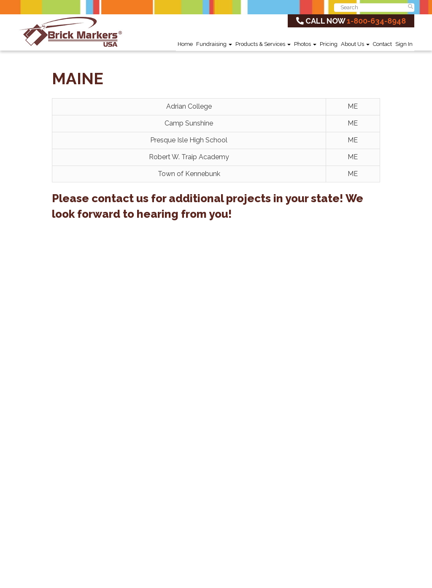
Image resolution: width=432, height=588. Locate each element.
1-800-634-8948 (376, 20)
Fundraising (214, 44)
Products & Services (263, 44)
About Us (355, 44)
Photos (305, 44)
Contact (382, 44)
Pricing (329, 44)
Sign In (404, 44)
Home (185, 44)
